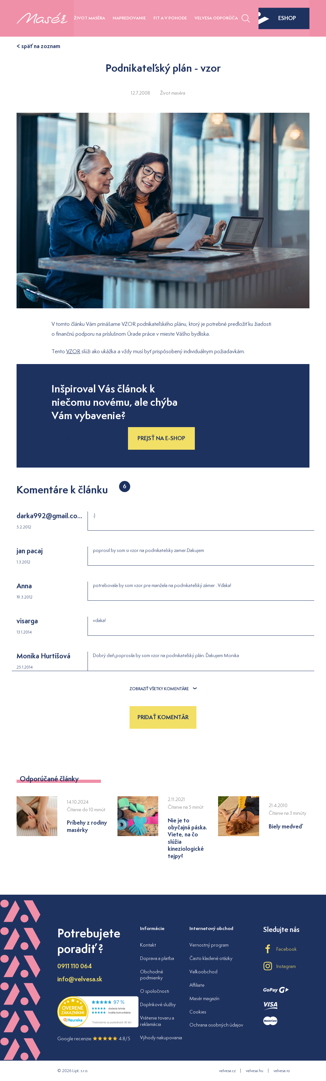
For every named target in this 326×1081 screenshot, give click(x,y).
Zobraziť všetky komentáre (163, 688)
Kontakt (148, 945)
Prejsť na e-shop (161, 438)
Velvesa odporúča (216, 18)
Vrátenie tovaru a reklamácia (157, 1021)
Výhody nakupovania (161, 1037)
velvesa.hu (254, 1070)
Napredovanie (129, 18)
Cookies (197, 1012)
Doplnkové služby (158, 1004)
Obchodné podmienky (151, 975)
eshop (277, 18)
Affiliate (196, 985)
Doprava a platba (157, 958)
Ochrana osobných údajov (216, 1025)
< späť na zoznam (38, 46)
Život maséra (89, 18)
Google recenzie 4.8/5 (93, 1038)
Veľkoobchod (203, 972)
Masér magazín (204, 998)
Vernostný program (209, 945)
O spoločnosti (154, 991)
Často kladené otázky (210, 958)
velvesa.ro (281, 1070)
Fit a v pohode (170, 18)
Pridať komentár (163, 717)
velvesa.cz (227, 1070)
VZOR (73, 351)
